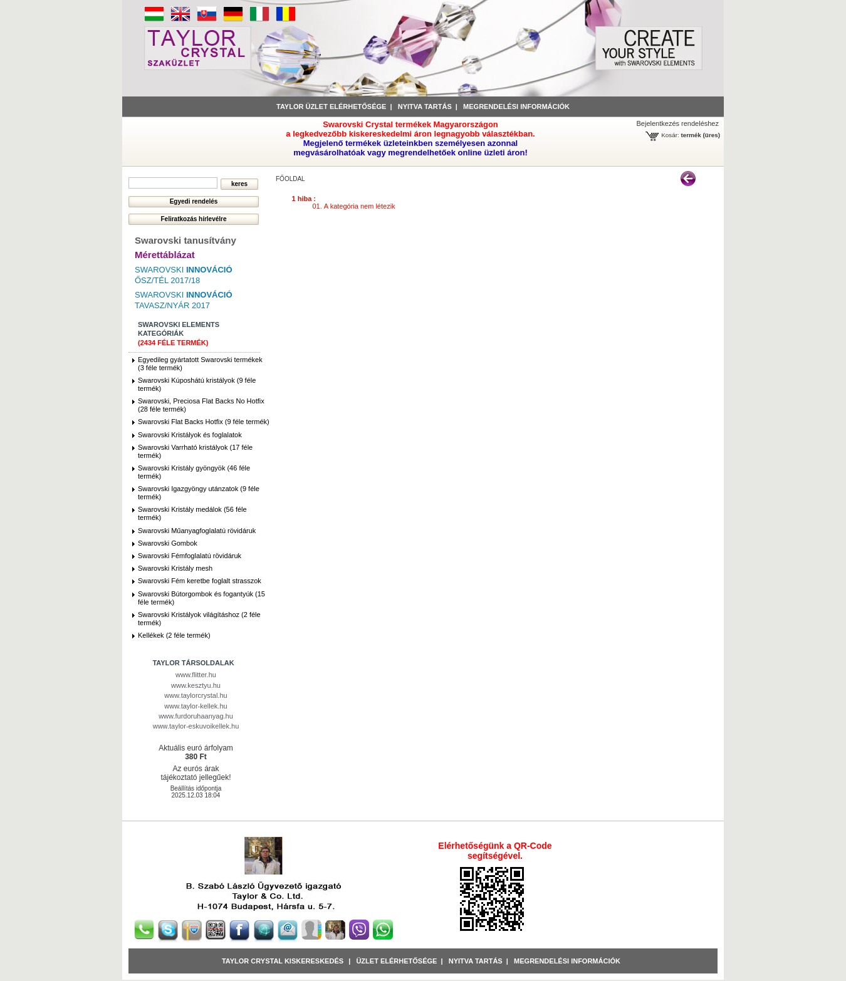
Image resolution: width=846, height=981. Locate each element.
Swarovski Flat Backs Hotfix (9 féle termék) (203, 421)
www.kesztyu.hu (196, 685)
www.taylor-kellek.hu (195, 706)
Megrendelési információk (516, 106)
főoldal (290, 178)
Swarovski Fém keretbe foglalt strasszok (199, 580)
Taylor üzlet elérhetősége (331, 106)
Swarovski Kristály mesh (175, 568)
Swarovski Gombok (167, 543)
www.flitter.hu (195, 674)
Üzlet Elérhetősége (396, 961)
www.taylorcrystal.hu (195, 695)
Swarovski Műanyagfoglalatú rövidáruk (197, 530)
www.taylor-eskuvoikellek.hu (196, 726)
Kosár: (670, 135)
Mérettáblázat (165, 254)
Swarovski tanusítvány (185, 240)
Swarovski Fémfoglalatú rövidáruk (189, 555)
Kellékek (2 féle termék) (174, 635)
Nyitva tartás (425, 106)
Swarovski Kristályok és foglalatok (190, 435)
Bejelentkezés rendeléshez (678, 123)
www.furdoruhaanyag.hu (196, 716)
